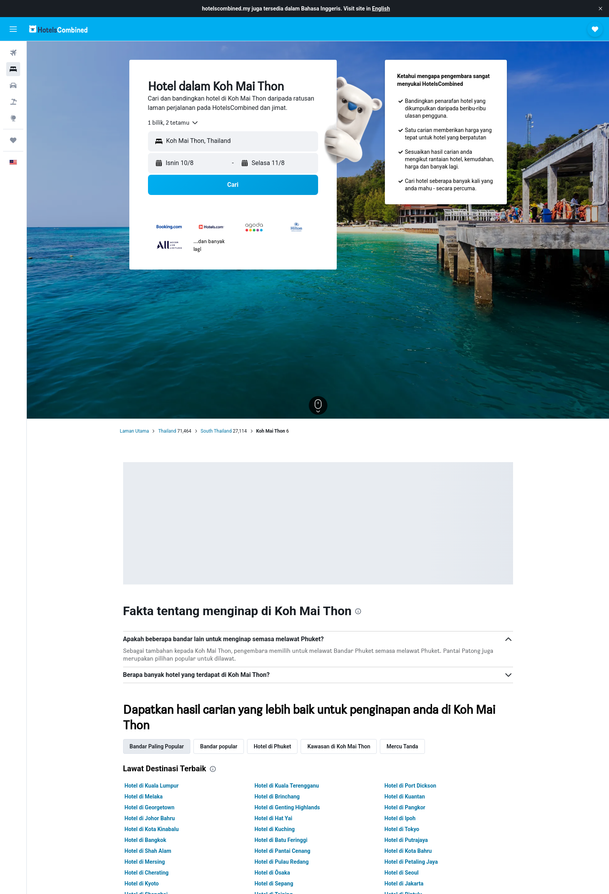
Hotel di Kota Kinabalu (152, 829)
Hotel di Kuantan (405, 796)
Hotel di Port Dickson (410, 786)
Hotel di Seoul (402, 873)
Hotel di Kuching (274, 829)
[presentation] (358, 611)
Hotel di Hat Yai (273, 818)
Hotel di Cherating (147, 873)
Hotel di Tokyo (402, 829)
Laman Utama (134, 431)
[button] (600, 8)
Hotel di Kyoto (142, 883)
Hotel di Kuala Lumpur (152, 786)
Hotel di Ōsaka (272, 873)
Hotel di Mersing (145, 862)
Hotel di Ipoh (400, 818)
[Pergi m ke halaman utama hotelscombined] (58, 29)
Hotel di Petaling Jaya (411, 862)
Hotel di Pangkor (405, 807)
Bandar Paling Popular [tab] (157, 746)
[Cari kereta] (13, 85)
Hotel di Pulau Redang (281, 862)
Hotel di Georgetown (149, 807)
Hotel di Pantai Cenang (282, 851)
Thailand (167, 431)
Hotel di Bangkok (145, 840)
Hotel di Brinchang (276, 796)
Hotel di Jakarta (404, 883)
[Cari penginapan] (13, 69)
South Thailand (216, 431)
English (381, 8)
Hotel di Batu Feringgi (280, 840)
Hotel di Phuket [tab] (272, 746)
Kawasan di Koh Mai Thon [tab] (338, 746)
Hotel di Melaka (144, 796)
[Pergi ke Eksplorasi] (13, 118)
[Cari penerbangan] (13, 53)
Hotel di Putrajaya (406, 840)
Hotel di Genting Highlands (287, 807)
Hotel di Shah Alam (148, 851)
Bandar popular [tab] (218, 746)
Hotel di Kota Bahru (408, 851)
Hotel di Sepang (273, 883)
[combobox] (173, 123)
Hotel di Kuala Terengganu (286, 786)
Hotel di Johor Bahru (150, 818)
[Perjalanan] (13, 140)
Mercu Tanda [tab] (402, 746)
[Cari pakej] (13, 102)
